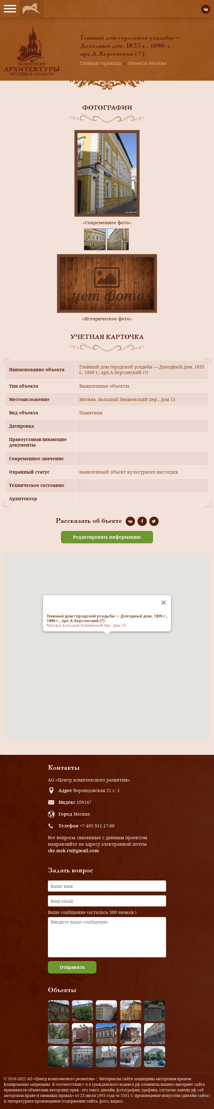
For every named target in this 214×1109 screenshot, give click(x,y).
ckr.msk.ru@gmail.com (73, 850)
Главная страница (100, 63)
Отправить (72, 967)
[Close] (163, 602)
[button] (107, 640)
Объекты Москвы (147, 63)
